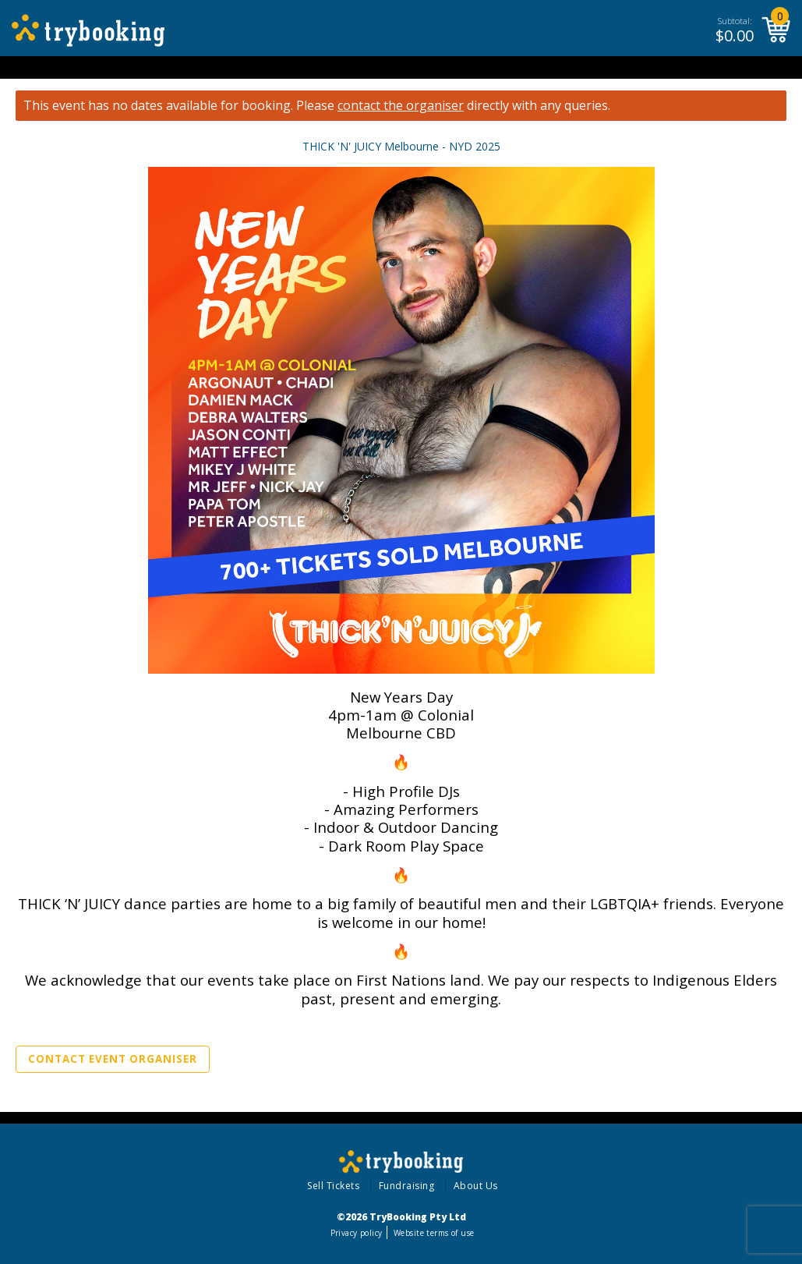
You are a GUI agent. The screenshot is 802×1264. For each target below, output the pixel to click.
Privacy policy (356, 1232)
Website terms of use (434, 1232)
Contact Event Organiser (112, 1059)
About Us (476, 1185)
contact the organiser (400, 105)
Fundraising (407, 1185)
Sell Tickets (333, 1185)
